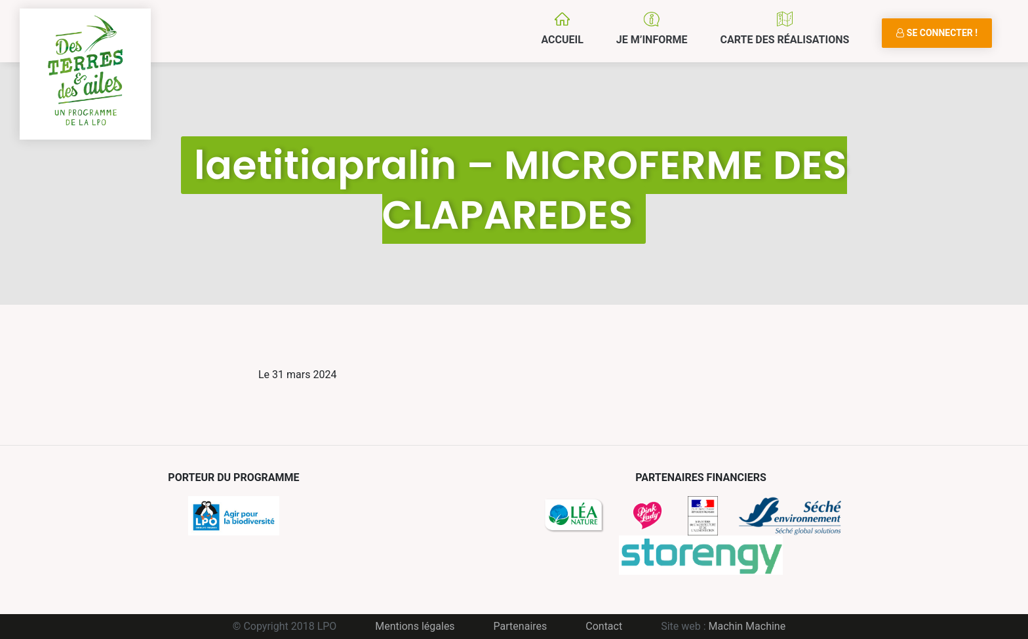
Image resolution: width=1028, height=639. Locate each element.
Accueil (562, 39)
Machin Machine (747, 626)
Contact (603, 626)
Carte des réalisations (784, 39)
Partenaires (520, 626)
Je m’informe (652, 39)
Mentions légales (414, 626)
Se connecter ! (937, 33)
